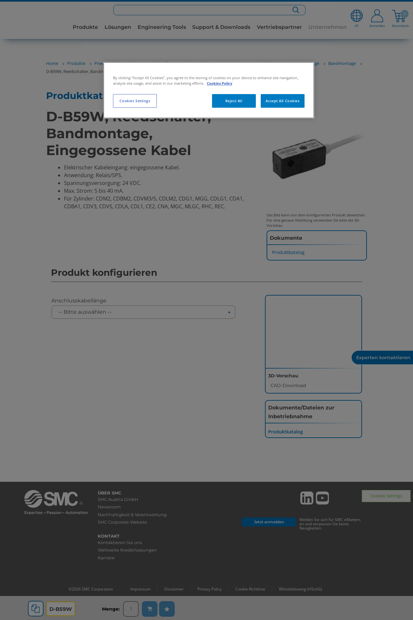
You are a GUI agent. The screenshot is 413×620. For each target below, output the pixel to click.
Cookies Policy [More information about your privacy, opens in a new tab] (219, 83)
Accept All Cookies (282, 100)
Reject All (234, 100)
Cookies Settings (134, 100)
